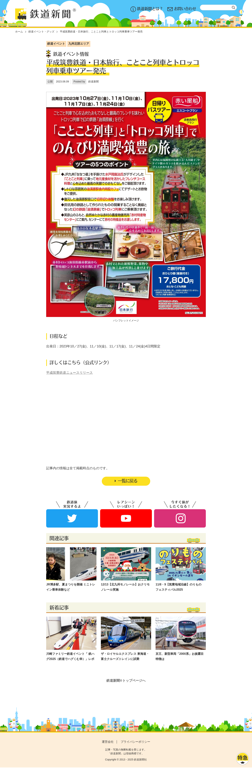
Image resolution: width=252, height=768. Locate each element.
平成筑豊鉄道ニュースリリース (69, 373)
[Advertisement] (126, 412)
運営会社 (108, 742)
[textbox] (218, 7)
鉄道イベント (56, 43)
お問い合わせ (181, 9)
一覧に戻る (126, 481)
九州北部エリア (78, 43)
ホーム (19, 31)
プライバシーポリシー (135, 742)
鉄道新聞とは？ (146, 9)
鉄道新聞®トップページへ (125, 681)
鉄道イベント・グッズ (41, 31)
